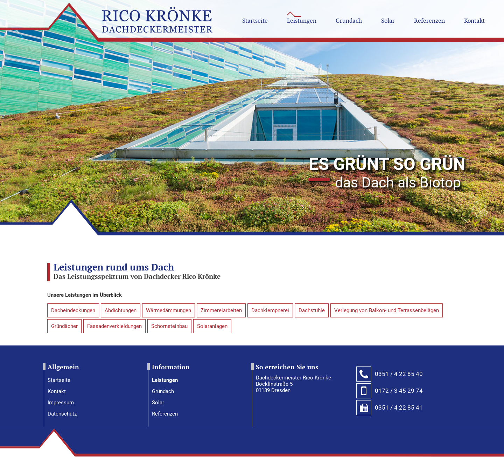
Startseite (59, 380)
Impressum (61, 402)
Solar (158, 402)
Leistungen (165, 380)
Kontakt (57, 391)
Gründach (163, 391)
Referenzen (165, 414)
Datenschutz (62, 414)
